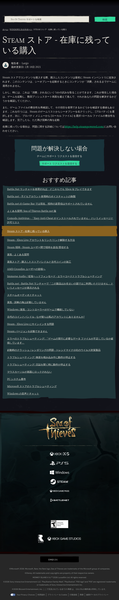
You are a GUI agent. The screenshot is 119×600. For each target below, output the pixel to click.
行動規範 (73, 595)
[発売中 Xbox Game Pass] (59, 491)
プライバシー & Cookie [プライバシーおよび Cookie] (57, 595)
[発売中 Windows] (59, 472)
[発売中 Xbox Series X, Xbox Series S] (59, 454)
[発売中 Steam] (59, 482)
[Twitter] (43, 511)
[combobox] (46, 19)
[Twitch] (50, 511)
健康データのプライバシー (97, 595)
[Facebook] (37, 511)
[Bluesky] (81, 511)
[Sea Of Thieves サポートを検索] (47, 19)
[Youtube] (59, 511)
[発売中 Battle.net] (59, 500)
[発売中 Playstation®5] (59, 463)
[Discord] (68, 511)
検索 (104, 19)
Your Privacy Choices (26, 595)
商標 (82, 595)
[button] (59, 559)
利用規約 (41, 595)
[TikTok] (75, 511)
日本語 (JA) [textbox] (53, 559)
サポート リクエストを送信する (59, 163)
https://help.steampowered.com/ (84, 126)
